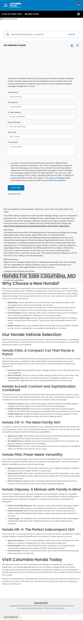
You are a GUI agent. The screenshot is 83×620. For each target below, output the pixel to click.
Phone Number (14, 122)
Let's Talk (16, 187)
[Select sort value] (77, 45)
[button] (11, 14)
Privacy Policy (64, 178)
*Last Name (13, 102)
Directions (32, 14)
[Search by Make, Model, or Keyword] (38, 34)
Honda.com (60, 608)
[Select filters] (72, 45)
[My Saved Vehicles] (79, 4)
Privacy (44, 606)
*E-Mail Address (14, 112)
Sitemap (37, 606)
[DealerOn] (41, 602)
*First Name (13, 92)
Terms (52, 178)
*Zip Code (12, 132)
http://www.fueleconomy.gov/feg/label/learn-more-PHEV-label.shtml (37, 226)
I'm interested (11, 617)
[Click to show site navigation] (78, 14)
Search (71, 34)
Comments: (13, 142)
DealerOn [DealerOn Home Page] (29, 606)
